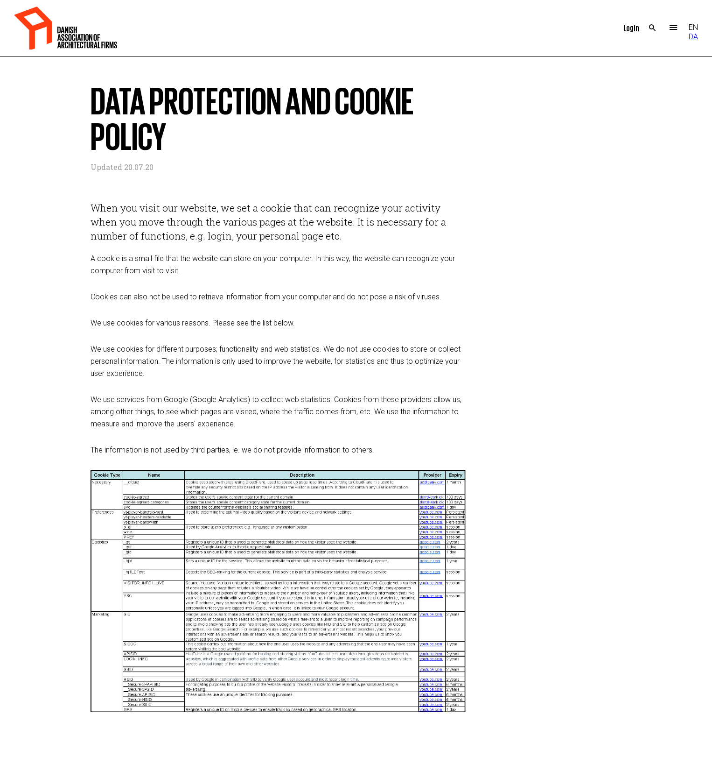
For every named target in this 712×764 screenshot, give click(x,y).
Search (652, 28)
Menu (673, 28)
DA (693, 36)
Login (631, 27)
